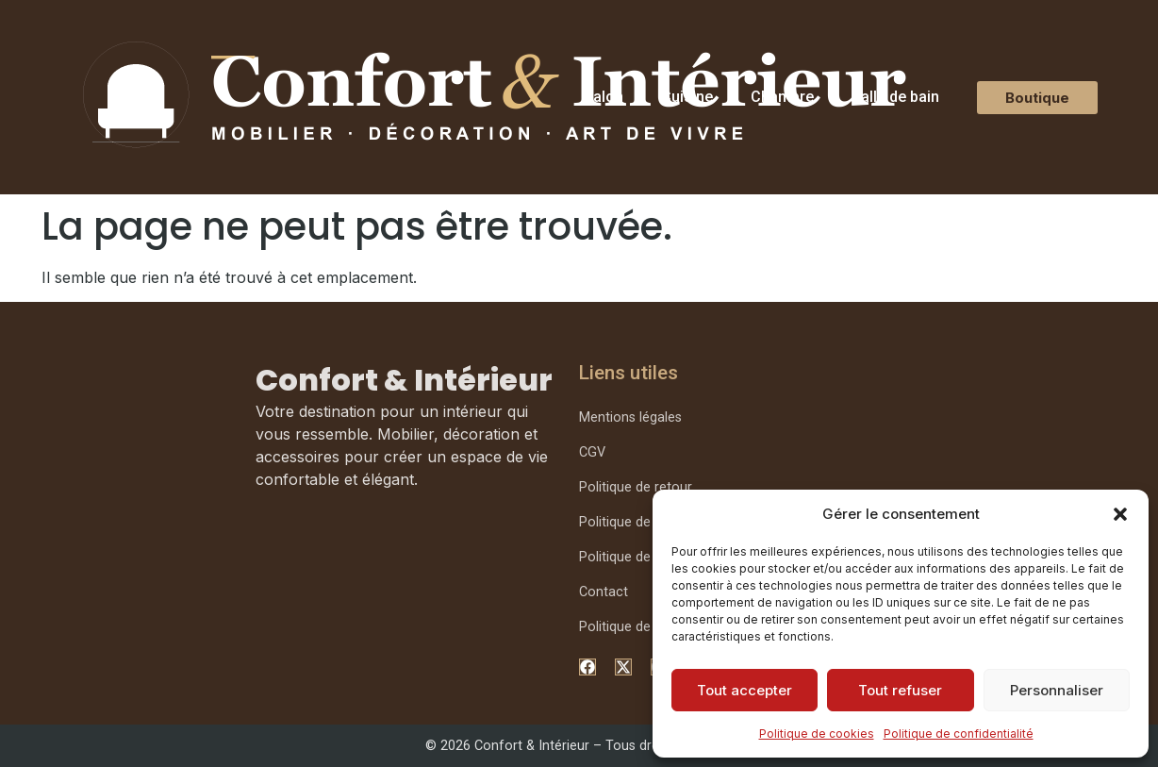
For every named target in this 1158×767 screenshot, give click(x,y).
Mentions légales (630, 417)
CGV (592, 452)
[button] (1120, 514)
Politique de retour (635, 487)
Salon (603, 97)
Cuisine (687, 97)
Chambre (782, 97)
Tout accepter (744, 690)
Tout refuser (900, 690)
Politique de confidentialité (959, 733)
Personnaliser (1056, 690)
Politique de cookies (816, 733)
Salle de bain (895, 97)
